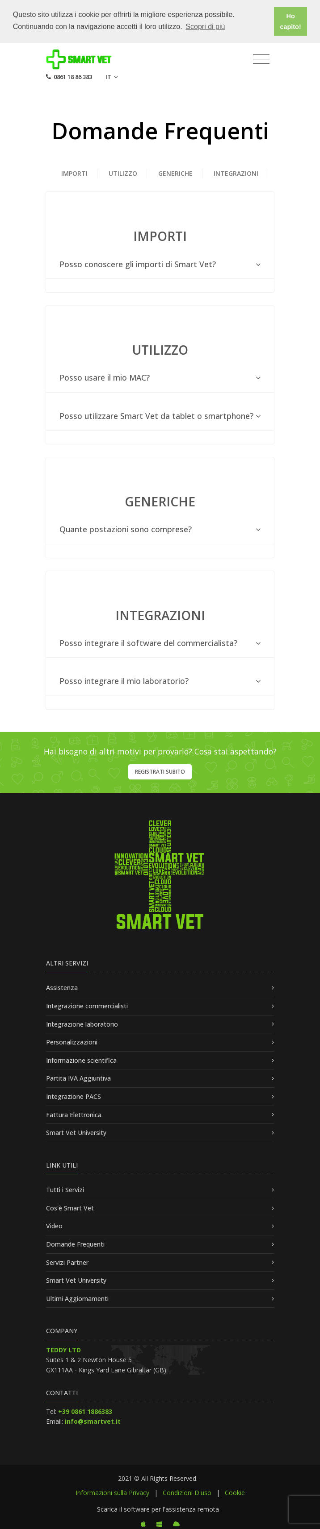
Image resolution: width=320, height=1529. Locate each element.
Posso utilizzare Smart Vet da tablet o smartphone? (160, 415)
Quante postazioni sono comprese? (160, 529)
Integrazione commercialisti (87, 1005)
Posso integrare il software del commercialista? (160, 642)
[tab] (160, 263)
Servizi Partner (67, 1261)
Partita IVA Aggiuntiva (78, 1077)
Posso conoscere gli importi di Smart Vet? (160, 263)
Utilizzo (123, 172)
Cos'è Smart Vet (70, 1207)
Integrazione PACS (73, 1095)
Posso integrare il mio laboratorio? (160, 680)
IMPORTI (74, 172)
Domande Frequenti (75, 1243)
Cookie (235, 1492)
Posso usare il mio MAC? (160, 377)
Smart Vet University (76, 1131)
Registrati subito (160, 771)
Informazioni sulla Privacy (112, 1492)
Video (54, 1225)
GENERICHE (175, 172)
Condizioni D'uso (187, 1492)
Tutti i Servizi (65, 1189)
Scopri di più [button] (205, 26)
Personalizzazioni (71, 1041)
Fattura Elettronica (73, 1114)
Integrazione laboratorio (82, 1023)
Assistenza (62, 987)
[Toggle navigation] (261, 58)
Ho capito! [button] (290, 21)
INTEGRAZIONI (236, 172)
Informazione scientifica (81, 1059)
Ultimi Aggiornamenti (77, 1297)
